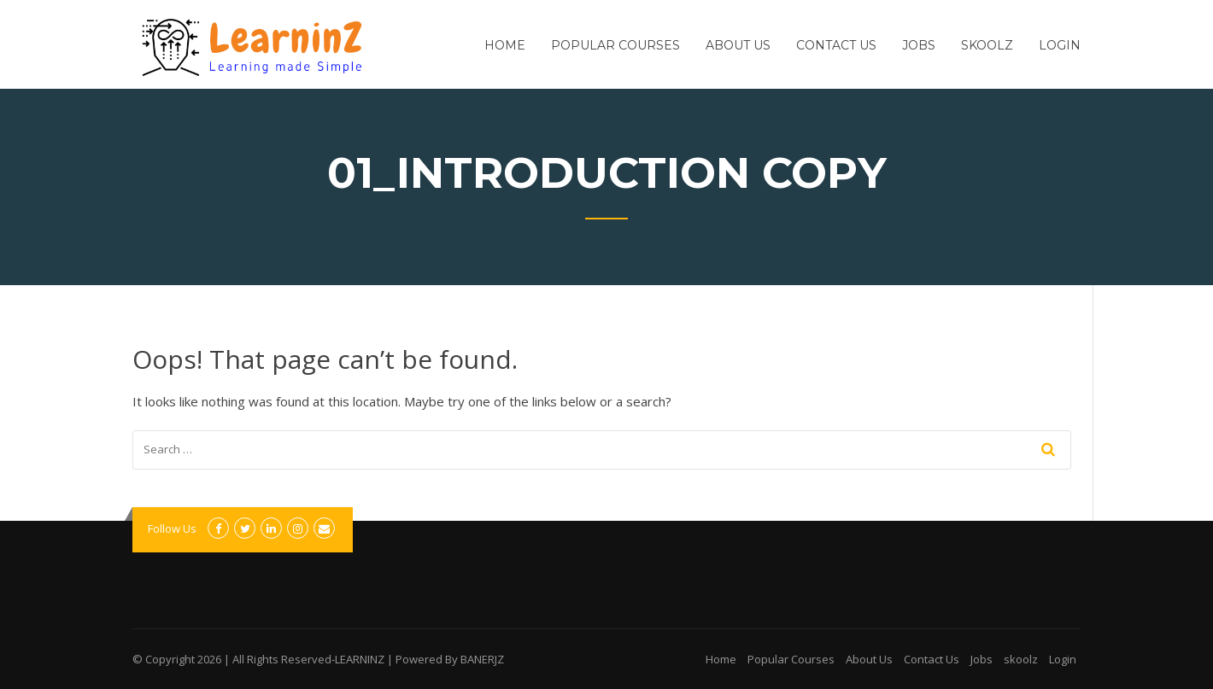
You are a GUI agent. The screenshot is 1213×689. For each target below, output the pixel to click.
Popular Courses (615, 45)
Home (504, 45)
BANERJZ (482, 659)
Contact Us (836, 45)
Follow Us (172, 528)
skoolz (987, 45)
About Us (738, 45)
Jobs (918, 45)
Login (1060, 45)
